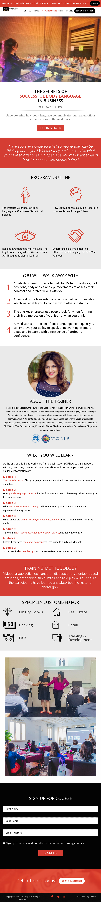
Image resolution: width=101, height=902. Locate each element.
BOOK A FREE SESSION (72, 881)
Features (69, 11)
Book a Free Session (85, 11)
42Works (92, 897)
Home (25, 11)
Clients (61, 11)
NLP (30, 11)
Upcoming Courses (49, 11)
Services (37, 11)
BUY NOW (94, 3)
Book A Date (50, 128)
